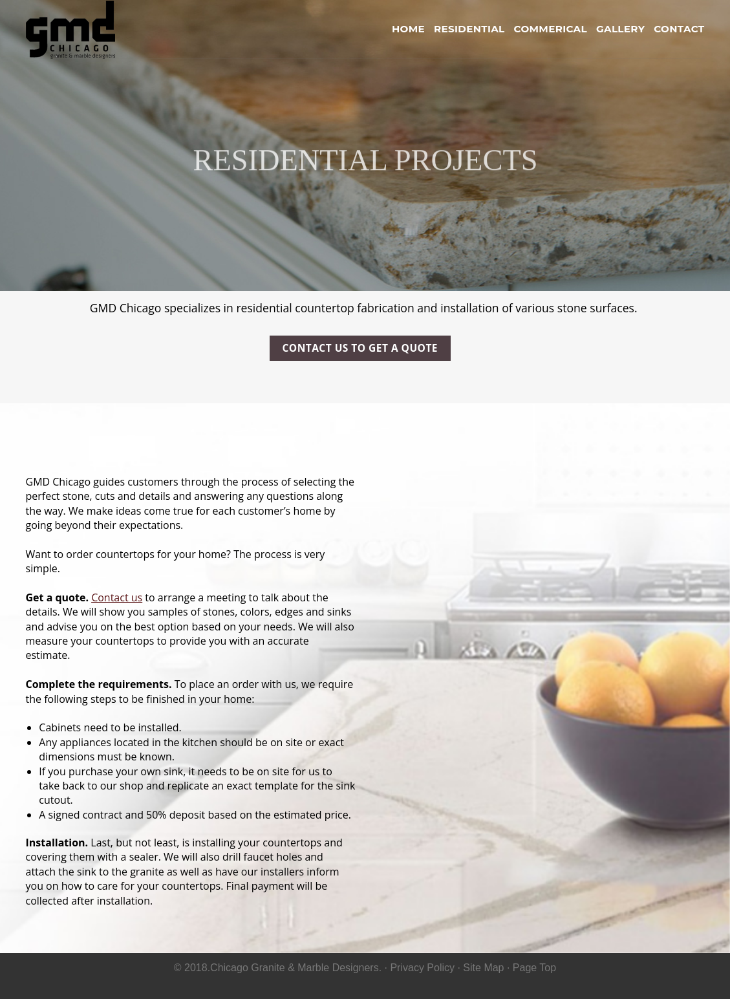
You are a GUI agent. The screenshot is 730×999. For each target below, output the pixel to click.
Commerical (550, 29)
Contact (679, 29)
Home (408, 29)
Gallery (620, 29)
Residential (469, 29)
